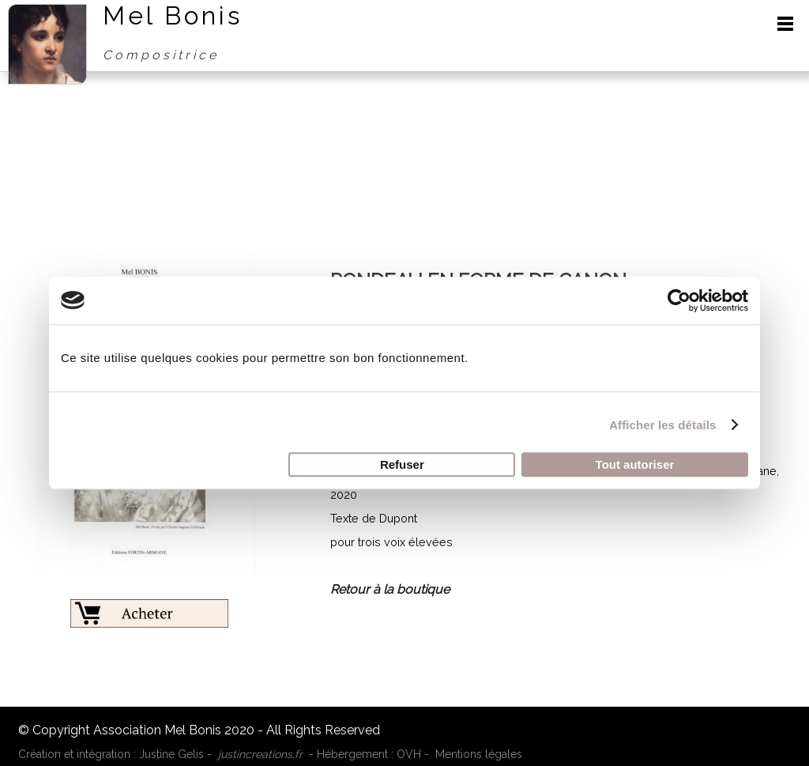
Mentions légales (478, 754)
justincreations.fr (260, 754)
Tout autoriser (635, 464)
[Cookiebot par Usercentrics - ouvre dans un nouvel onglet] (679, 300)
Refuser (402, 464)
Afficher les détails (662, 425)
